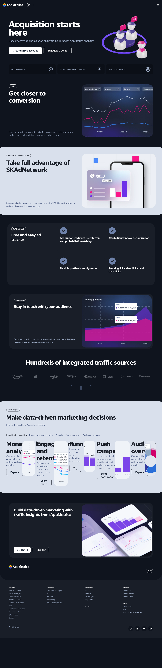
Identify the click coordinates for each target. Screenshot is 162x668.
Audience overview (91, 438)
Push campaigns (72, 438)
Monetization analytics (16, 438)
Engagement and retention (41, 438)
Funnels (59, 438)
